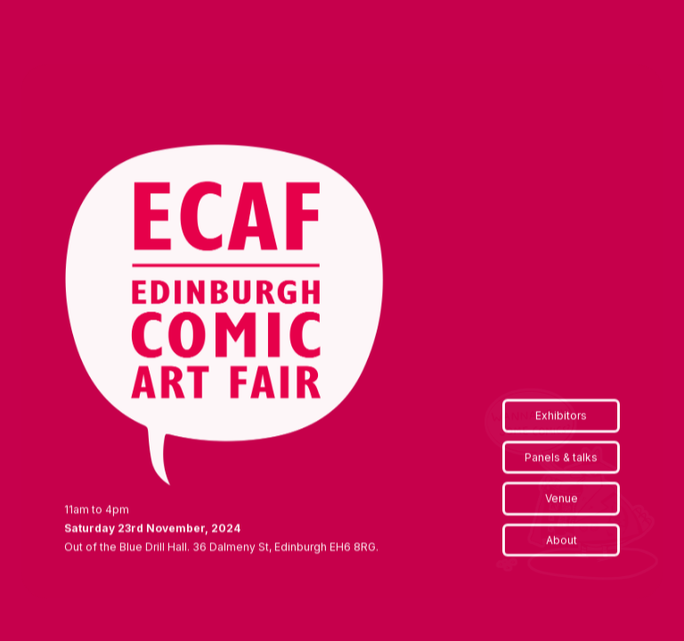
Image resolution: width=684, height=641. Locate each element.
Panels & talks (561, 458)
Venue (561, 499)
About (561, 541)
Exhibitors (561, 416)
